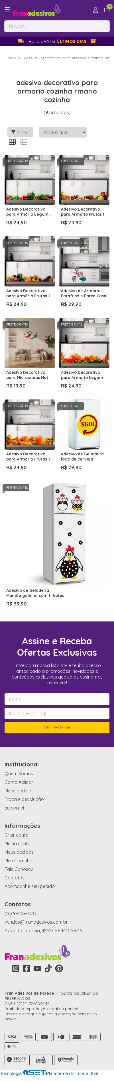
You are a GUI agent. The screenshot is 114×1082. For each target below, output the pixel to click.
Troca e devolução (24, 799)
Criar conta (16, 835)
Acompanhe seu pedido (30, 886)
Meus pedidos (19, 791)
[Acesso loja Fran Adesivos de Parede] (95, 10)
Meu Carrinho (18, 860)
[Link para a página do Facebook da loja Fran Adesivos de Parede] (26, 968)
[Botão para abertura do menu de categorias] (7, 9)
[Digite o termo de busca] (49, 26)
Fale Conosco (19, 869)
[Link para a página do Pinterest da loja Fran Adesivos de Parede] (59, 968)
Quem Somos (19, 773)
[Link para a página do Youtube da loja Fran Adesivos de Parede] (37, 968)
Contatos (15, 878)
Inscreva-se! (57, 727)
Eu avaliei (14, 808)
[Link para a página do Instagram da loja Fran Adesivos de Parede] (16, 968)
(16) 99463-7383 (20, 913)
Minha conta (17, 843)
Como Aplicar (19, 782)
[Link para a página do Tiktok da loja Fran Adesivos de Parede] (48, 968)
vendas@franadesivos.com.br (36, 922)
